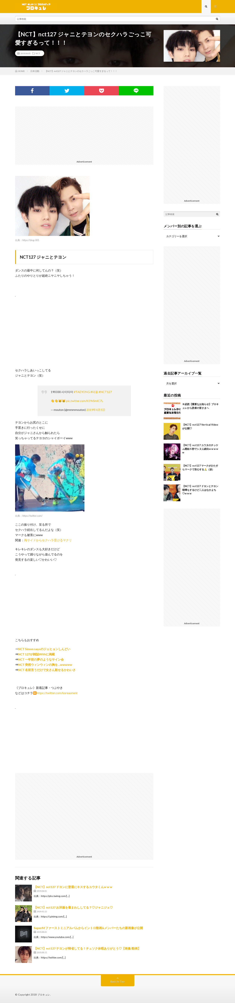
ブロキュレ (43, 994)
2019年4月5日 (95, 409)
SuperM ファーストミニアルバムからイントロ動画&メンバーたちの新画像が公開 (88, 928)
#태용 (94, 392)
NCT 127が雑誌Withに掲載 (36, 654)
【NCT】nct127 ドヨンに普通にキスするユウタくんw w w (73, 887)
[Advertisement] (84, 133)
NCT (38, 53)
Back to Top (117, 981)
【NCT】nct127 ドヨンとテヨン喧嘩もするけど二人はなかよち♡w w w (200, 490)
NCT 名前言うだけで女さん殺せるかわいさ (47, 670)
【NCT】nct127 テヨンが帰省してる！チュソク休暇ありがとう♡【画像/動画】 (87, 948)
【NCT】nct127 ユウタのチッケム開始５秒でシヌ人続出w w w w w (200, 449)
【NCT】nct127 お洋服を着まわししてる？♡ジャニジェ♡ (73, 907)
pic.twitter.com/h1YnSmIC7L (84, 400)
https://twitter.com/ (32, 515)
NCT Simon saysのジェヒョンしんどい (44, 649)
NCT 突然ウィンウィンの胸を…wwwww (45, 664)
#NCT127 (105, 392)
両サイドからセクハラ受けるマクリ (48, 540)
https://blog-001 (30, 240)
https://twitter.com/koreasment (57, 693)
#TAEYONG (82, 392)
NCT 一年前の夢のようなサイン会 (41, 659)
